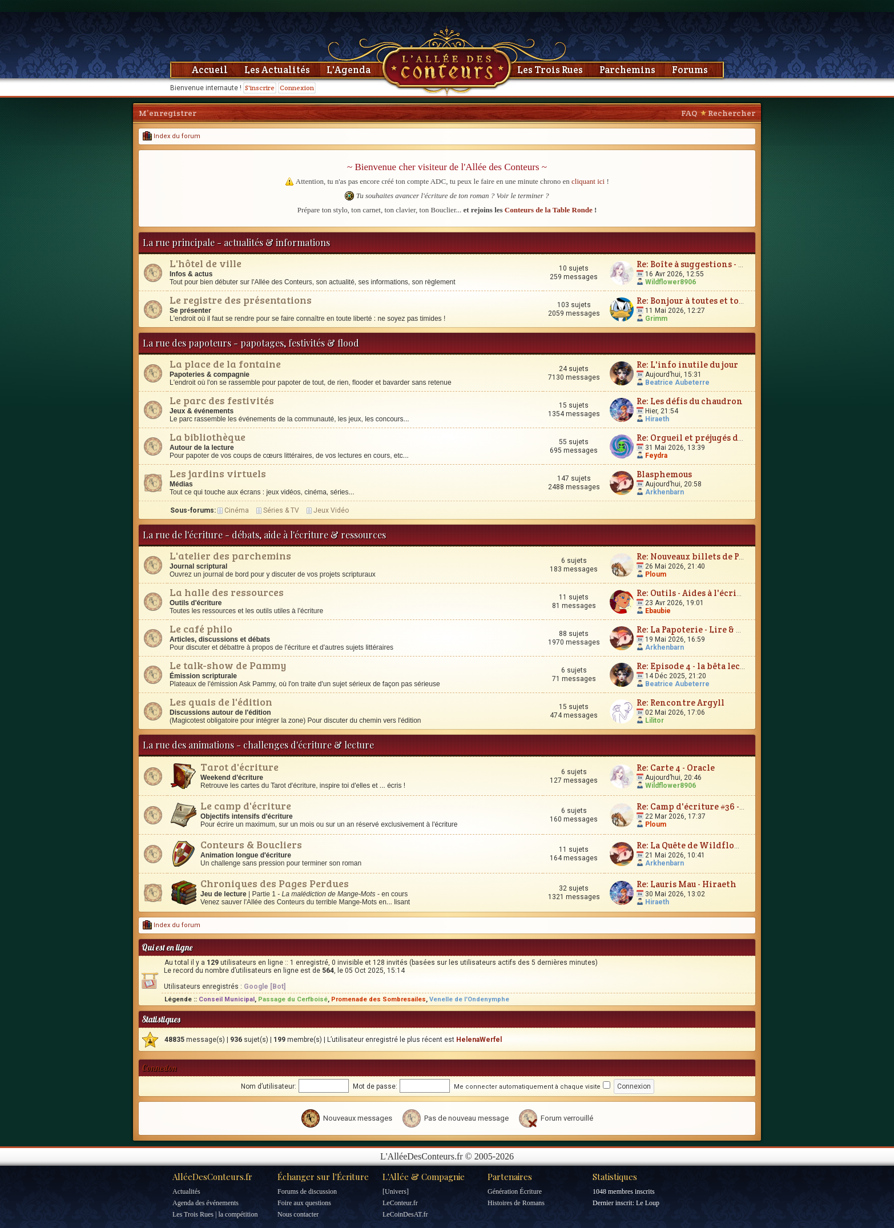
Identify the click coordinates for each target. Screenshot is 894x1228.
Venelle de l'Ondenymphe (469, 999)
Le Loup (647, 1203)
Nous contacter (298, 1214)
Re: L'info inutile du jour (687, 364)
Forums (690, 69)
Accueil (210, 69)
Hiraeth (657, 419)
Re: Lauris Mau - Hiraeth (686, 884)
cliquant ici (588, 181)
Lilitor (654, 720)
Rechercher (731, 113)
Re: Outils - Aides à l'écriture (695, 592)
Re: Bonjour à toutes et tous (692, 300)
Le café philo (201, 628)
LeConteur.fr (400, 1203)
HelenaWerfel (479, 1040)
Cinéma (236, 510)
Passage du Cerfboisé (293, 999)
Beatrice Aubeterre (677, 382)
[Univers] (395, 1191)
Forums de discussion (307, 1191)
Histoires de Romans (516, 1203)
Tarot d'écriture (239, 767)
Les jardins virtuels (218, 473)
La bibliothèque (207, 437)
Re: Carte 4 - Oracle (676, 767)
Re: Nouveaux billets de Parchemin (709, 556)
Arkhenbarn (664, 492)
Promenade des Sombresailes (378, 999)
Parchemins (627, 69)
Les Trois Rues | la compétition (214, 1214)
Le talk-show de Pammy (228, 665)
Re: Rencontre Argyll (680, 702)
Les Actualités (277, 69)
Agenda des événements (205, 1203)
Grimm (656, 319)
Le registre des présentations (241, 300)
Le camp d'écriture (245, 805)
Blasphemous (664, 474)
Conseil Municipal (227, 999)
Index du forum (171, 136)
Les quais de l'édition (221, 701)
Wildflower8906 (670, 282)
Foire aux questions (304, 1203)
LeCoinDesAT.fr (405, 1214)
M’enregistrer (167, 113)
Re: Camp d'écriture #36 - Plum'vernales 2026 (730, 806)
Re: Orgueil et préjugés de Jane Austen (715, 437)
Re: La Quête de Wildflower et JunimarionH (728, 845)
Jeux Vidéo (331, 510)
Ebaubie (658, 611)
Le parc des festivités (222, 400)
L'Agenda (349, 69)
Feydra (656, 456)
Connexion (297, 87)
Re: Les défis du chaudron (690, 401)
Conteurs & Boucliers (251, 844)
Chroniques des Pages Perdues (274, 883)
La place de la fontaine (225, 364)
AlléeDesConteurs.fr (212, 1176)
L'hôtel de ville (205, 263)
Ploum (655, 574)
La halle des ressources (227, 592)
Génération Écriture (515, 1191)
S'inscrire (260, 87)
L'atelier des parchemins (230, 555)
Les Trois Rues (550, 69)
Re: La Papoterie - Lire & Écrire (700, 629)
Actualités (186, 1191)
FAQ (689, 113)
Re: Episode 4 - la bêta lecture (697, 666)
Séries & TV (281, 510)
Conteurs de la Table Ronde (549, 210)
